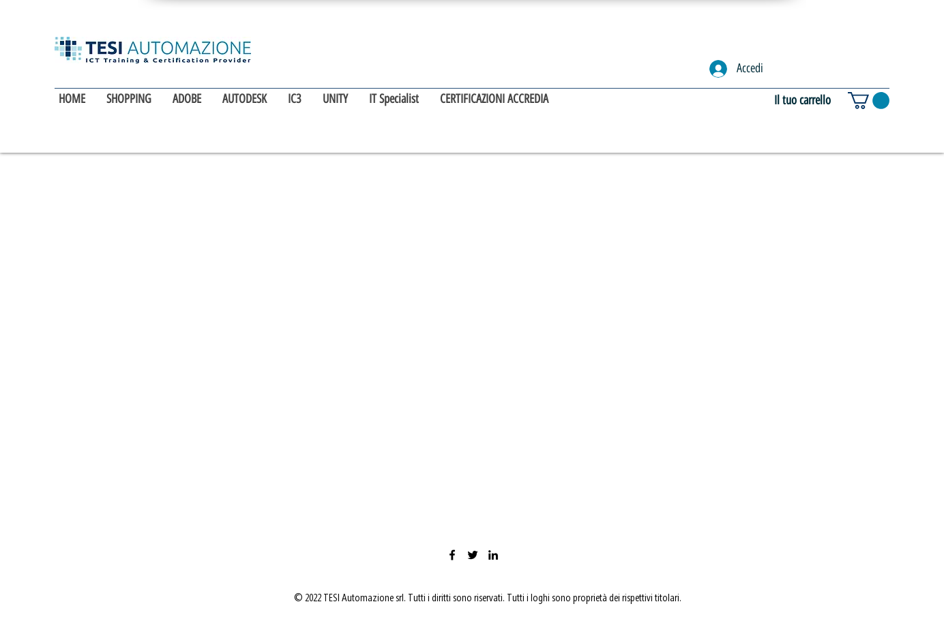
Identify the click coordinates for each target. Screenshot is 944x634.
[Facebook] (452, 555)
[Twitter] (473, 555)
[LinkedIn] (493, 555)
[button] (868, 100)
